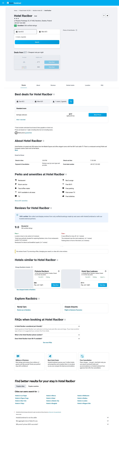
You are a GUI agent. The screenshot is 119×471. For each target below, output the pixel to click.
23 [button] (29, 67)
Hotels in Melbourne (84, 395)
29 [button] (56, 67)
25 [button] (38, 67)
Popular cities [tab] (22, 386)
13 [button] (47, 58)
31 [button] (34, 71)
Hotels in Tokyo (20, 403)
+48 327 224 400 (20, 23)
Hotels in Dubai (52, 398)
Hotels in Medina (84, 398)
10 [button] (34, 58)
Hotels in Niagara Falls (85, 403)
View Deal (57, 285)
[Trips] (3, 29)
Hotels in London (84, 401)
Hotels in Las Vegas (22, 395)
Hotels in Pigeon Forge (23, 398)
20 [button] (47, 62)
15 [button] (56, 58)
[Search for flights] (3, 8)
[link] (27, 290)
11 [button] (38, 58)
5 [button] (89, 49)
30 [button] (29, 71)
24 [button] (34, 67)
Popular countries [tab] (35, 386)
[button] (3, 3)
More (17, 150)
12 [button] (43, 58)
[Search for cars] (3, 16)
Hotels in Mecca (52, 395)
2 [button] (29, 53)
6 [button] (47, 53)
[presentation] (77, 30)
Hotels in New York (22, 401)
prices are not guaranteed (56, 412)
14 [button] (52, 58)
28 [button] (52, 67)
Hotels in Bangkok (53, 403)
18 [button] (38, 62)
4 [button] (38, 53)
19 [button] (43, 62)
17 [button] (34, 62)
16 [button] (29, 62)
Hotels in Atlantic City (54, 401)
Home (16, 10)
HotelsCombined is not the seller (63, 417)
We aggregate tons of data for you (63, 421)
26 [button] (43, 67)
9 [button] (29, 58)
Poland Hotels (24, 10)
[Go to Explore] (3, 24)
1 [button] (56, 49)
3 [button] (80, 49)
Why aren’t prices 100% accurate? (63, 424)
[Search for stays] (3, 12)
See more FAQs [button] (48, 342)
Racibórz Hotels (38, 10)
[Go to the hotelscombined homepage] (14, 3)
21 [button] (52, 62)
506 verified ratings (31, 25)
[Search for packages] (3, 20)
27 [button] (47, 67)
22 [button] (56, 62)
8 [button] (56, 53)
